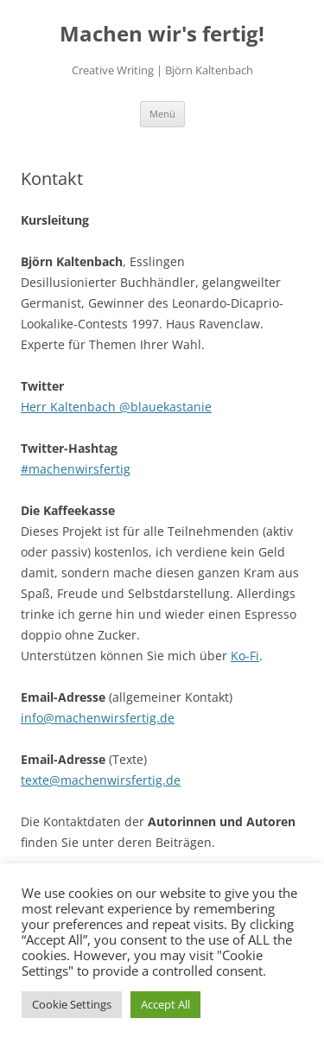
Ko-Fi (245, 655)
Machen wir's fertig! (162, 34)
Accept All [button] (165, 1004)
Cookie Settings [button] (71, 1004)
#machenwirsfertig (75, 469)
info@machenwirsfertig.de (98, 718)
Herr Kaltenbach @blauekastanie (116, 406)
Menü (162, 113)
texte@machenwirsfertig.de (101, 780)
